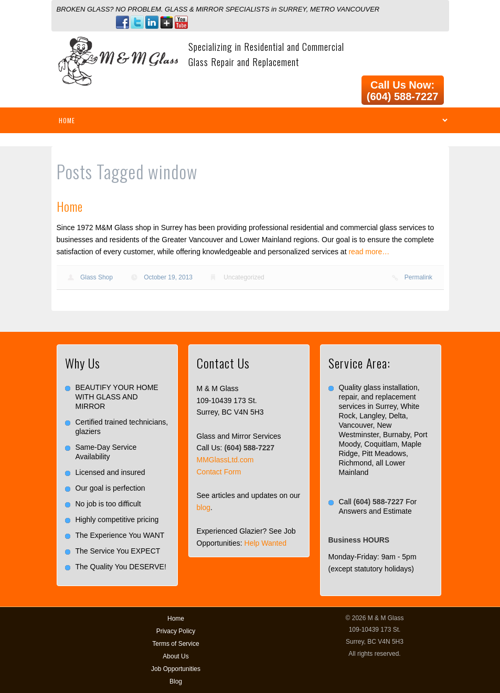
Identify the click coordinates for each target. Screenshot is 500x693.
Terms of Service (175, 643)
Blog (175, 681)
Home (70, 206)
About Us (175, 656)
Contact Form (219, 472)
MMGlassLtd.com (225, 460)
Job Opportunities (175, 669)
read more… (368, 251)
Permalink (418, 277)
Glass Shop (96, 277)
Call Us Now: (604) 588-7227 (403, 90)
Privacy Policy (176, 631)
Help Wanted (265, 543)
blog (203, 507)
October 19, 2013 (168, 277)
